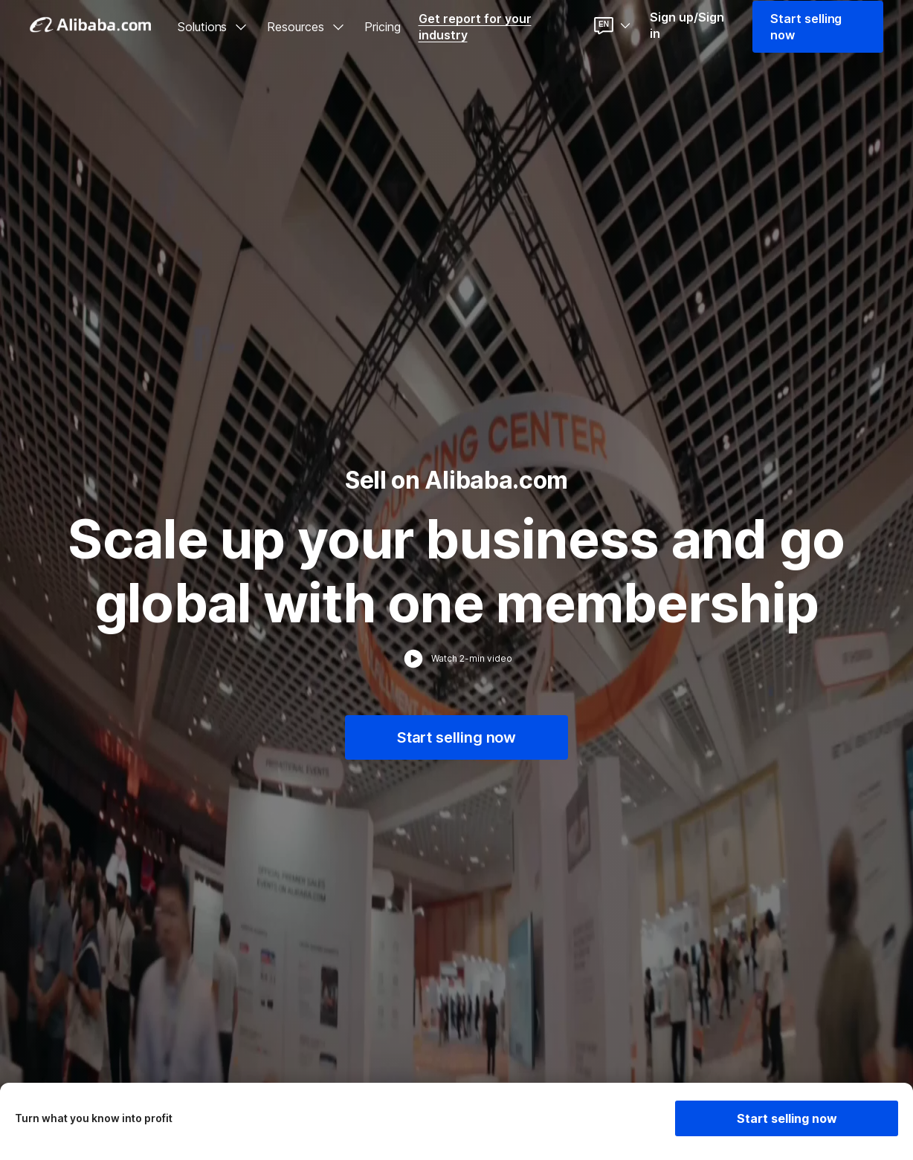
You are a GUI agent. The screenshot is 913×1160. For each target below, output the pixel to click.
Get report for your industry (475, 26)
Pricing (382, 26)
